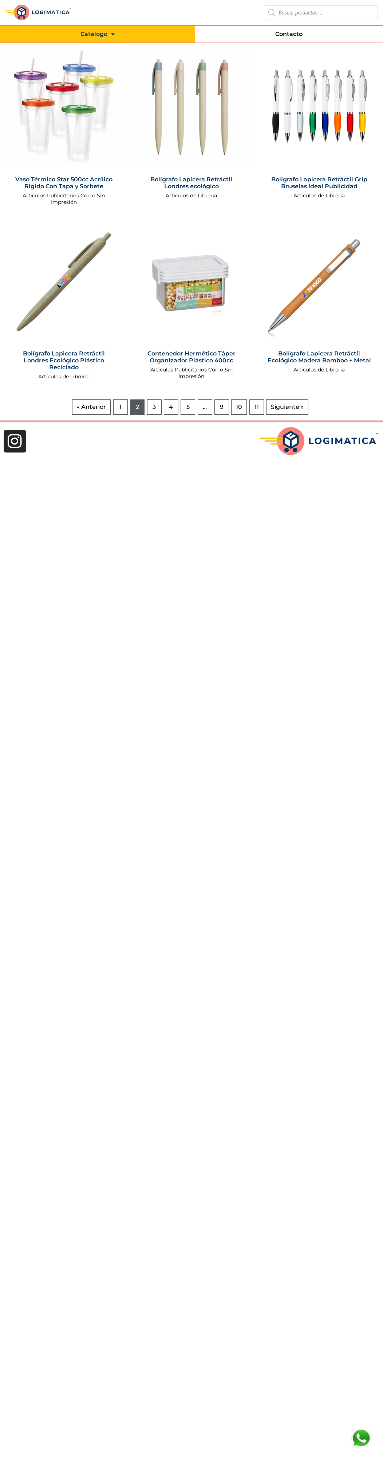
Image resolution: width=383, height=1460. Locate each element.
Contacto (289, 34)
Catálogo (97, 34)
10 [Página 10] (239, 406)
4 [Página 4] (171, 406)
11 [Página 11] (256, 406)
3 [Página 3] (154, 406)
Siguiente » (287, 406)
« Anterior (91, 406)
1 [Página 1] (120, 406)
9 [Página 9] (222, 406)
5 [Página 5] (188, 406)
